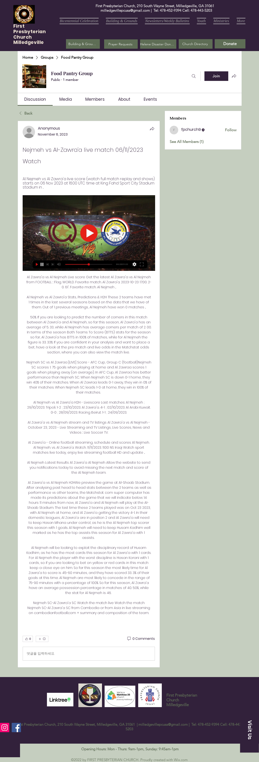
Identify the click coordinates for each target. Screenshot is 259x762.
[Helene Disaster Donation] (158, 44)
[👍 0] (28, 639)
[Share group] (234, 76)
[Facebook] (16, 727)
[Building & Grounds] (83, 44)
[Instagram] (4, 727)
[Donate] (230, 43)
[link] (35, 99)
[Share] (152, 128)
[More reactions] (42, 639)
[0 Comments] (141, 638)
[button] (121, 44)
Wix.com (181, 759)
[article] (89, 394)
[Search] (194, 76)
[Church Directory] (196, 44)
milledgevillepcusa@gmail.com (125, 10)
